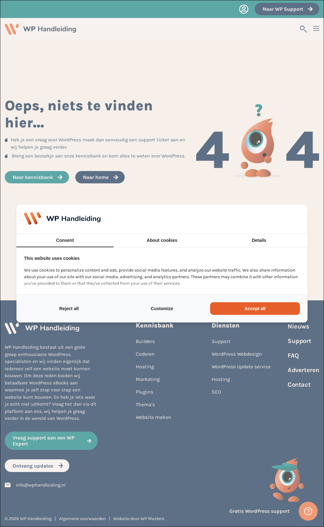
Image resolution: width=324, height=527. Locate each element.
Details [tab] (259, 240)
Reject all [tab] (68, 308)
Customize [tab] (162, 308)
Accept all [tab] (255, 308)
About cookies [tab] (162, 240)
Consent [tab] (65, 240)
